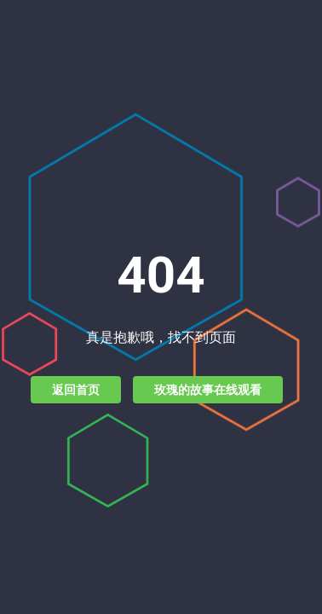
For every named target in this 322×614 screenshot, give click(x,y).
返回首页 (76, 390)
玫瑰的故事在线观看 (208, 390)
